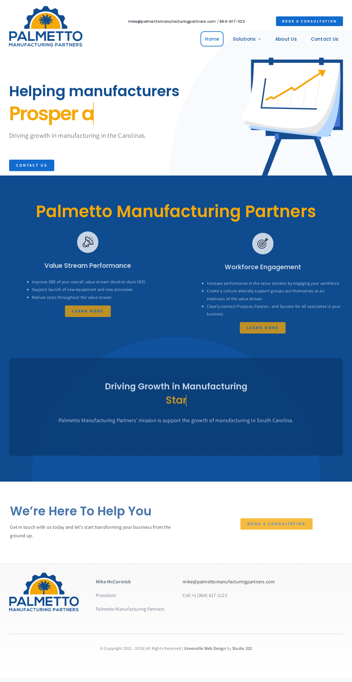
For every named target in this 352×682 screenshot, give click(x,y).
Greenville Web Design (205, 648)
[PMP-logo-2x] (44, 8)
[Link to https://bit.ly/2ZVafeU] (83, 242)
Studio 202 (242, 648)
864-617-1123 (233, 21)
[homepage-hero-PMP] (44, 575)
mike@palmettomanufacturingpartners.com (173, 21)
